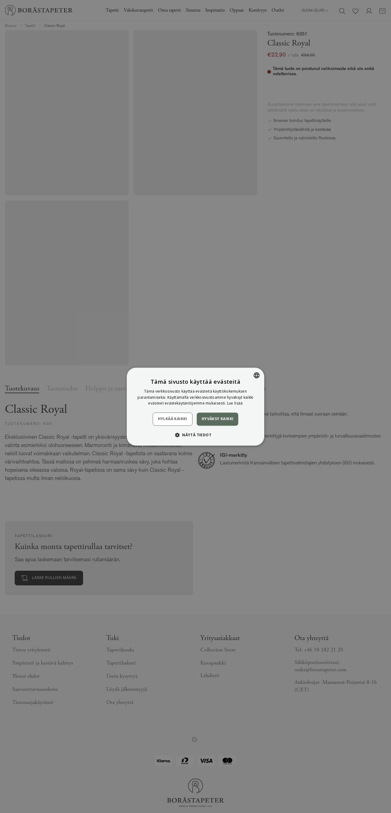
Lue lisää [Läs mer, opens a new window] (235, 403)
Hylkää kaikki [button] (172, 419)
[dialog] (195, 406)
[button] (195, 435)
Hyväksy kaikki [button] (218, 419)
